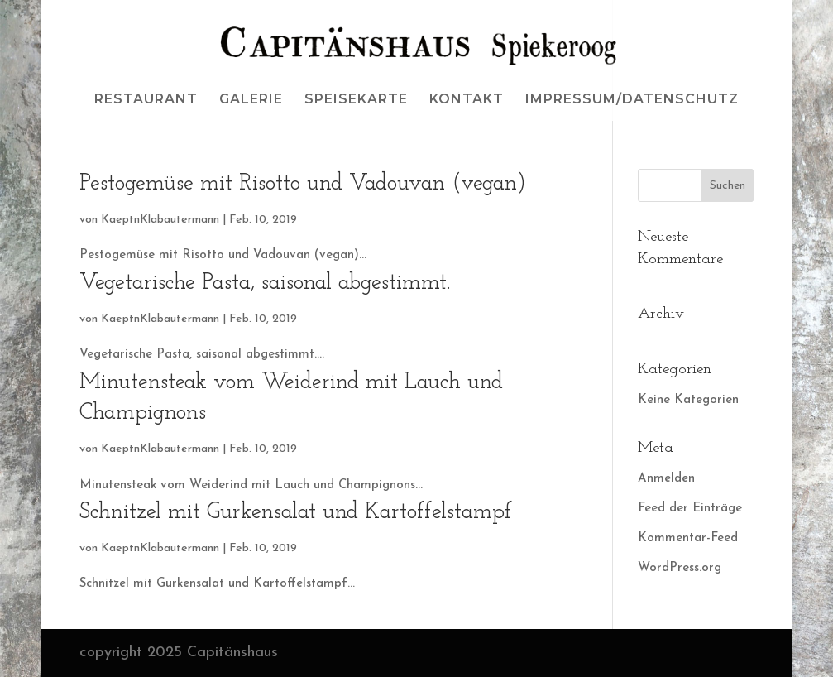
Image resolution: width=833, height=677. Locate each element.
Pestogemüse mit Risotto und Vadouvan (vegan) (302, 184)
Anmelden (666, 479)
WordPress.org (679, 568)
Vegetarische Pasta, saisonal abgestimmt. (264, 283)
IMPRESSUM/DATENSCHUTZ (632, 100)
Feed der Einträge (690, 508)
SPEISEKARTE (356, 100)
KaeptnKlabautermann (160, 220)
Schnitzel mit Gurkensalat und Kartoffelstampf (295, 513)
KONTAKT (466, 100)
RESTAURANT (146, 100)
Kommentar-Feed (688, 538)
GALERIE (251, 100)
